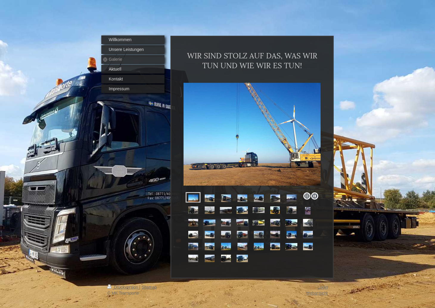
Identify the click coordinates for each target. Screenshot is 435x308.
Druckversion (123, 287)
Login (323, 287)
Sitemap (149, 287)
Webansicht (317, 293)
